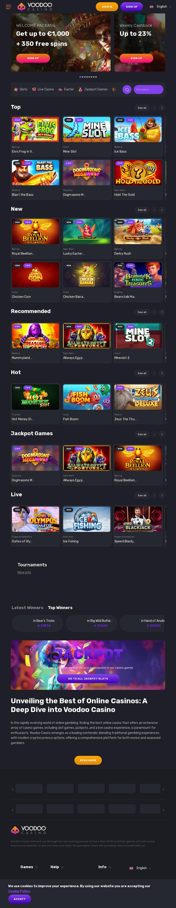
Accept (20, 899)
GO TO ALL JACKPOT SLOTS (88, 678)
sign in (107, 6)
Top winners (60, 608)
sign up (132, 6)
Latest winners (27, 608)
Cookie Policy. (19, 891)
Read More (88, 760)
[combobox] (159, 6)
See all (142, 107)
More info (24, 572)
